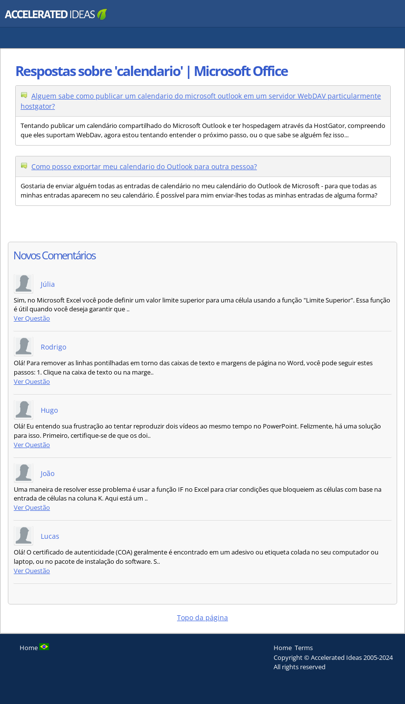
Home (283, 647)
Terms (304, 647)
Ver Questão (32, 318)
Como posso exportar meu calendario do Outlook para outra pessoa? (144, 166)
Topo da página (202, 617)
